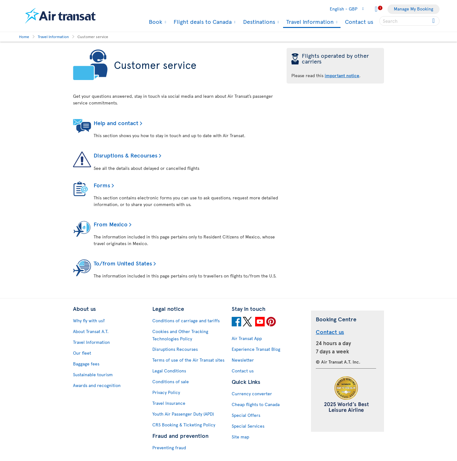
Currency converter (252, 394)
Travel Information (309, 22)
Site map (240, 437)
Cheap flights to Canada (256, 404)
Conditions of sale (170, 381)
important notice (342, 75)
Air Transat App (247, 338)
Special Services (248, 426)
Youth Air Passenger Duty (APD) (183, 414)
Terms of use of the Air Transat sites (188, 360)
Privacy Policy (166, 392)
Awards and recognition (97, 385)
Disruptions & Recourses (125, 155)
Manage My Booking (413, 9)
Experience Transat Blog (256, 349)
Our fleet (82, 353)
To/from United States (123, 263)
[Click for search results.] (434, 21)
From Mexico (111, 224)
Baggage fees (86, 364)
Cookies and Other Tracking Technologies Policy (180, 335)
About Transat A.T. (91, 331)
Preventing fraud (169, 447)
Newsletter (243, 360)
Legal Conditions (169, 371)
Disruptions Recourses (175, 349)
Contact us (359, 21)
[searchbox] (409, 21)
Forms (102, 185)
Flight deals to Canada (201, 21)
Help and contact (116, 123)
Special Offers (246, 415)
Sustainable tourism (93, 374)
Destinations (258, 21)
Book (155, 21)
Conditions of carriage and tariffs (186, 320)
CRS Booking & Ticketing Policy (183, 425)
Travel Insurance (168, 403)
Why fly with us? (89, 320)
